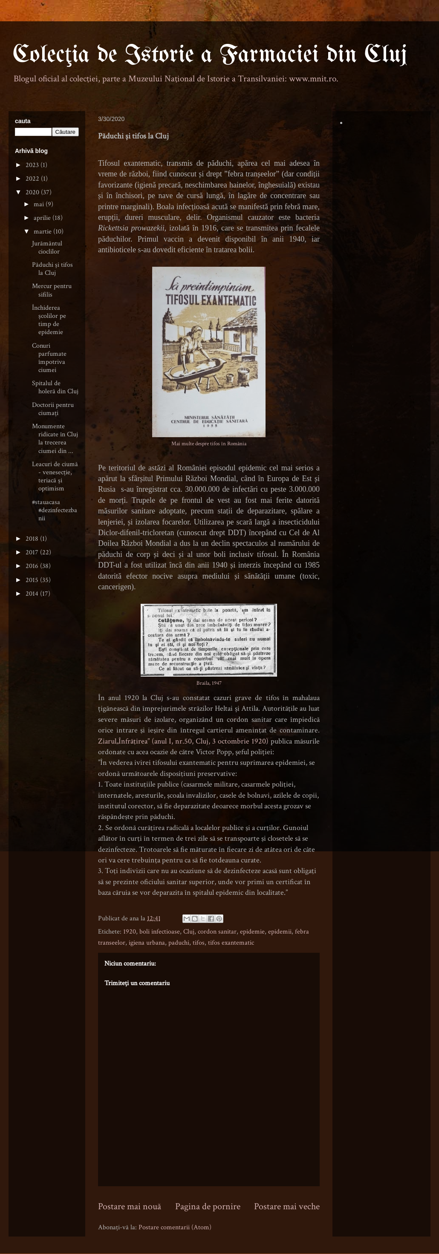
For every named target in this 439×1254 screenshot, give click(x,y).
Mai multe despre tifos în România (208, 443)
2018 (33, 538)
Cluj (188, 931)
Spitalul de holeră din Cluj (55, 387)
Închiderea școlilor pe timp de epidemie (49, 320)
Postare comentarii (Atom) (175, 1227)
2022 (33, 178)
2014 (33, 593)
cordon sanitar (217, 931)
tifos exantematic (231, 942)
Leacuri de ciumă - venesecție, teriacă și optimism (55, 476)
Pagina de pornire (207, 1206)
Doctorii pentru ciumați (53, 409)
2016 (33, 566)
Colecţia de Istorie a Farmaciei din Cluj (210, 55)
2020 (33, 192)
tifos (199, 942)
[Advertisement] (47, 738)
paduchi (178, 942)
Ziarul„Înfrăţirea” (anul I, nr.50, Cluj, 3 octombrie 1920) (184, 741)
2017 (33, 552)
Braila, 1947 (209, 683)
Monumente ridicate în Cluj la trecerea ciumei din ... (55, 438)
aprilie (43, 217)
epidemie (252, 931)
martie (43, 231)
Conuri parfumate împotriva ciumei (49, 358)
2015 (33, 580)
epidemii (280, 931)
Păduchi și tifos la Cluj (52, 268)
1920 (129, 931)
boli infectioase (159, 931)
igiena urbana (147, 942)
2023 (33, 165)
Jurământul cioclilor (47, 247)
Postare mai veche (287, 1206)
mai (40, 204)
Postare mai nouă (129, 1206)
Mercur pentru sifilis (52, 290)
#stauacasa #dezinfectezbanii (54, 510)
